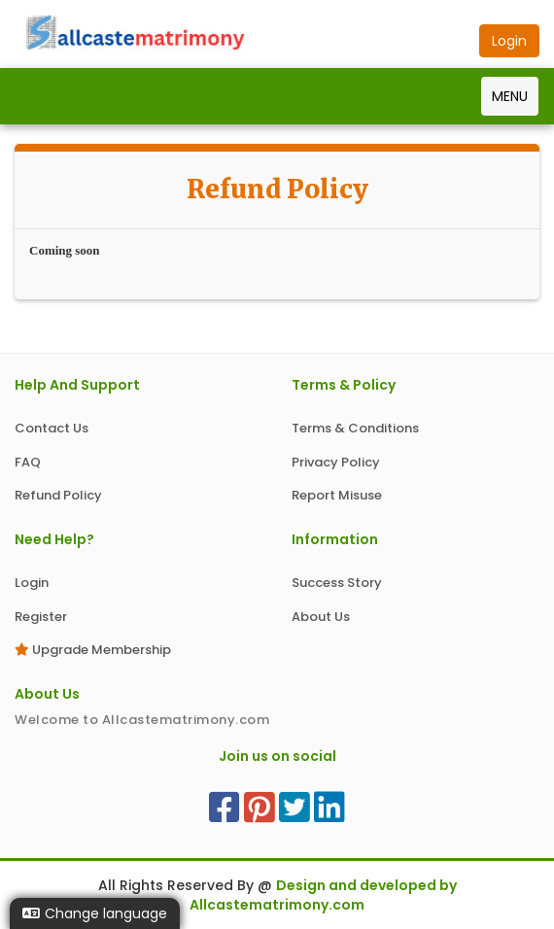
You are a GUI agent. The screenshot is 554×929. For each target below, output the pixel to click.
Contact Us (51, 428)
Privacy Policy (336, 462)
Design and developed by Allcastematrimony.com (323, 895)
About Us (321, 616)
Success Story (337, 582)
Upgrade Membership (93, 649)
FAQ (28, 462)
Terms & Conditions (355, 428)
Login (32, 582)
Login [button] (509, 41)
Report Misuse (337, 495)
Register (41, 616)
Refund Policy (58, 495)
